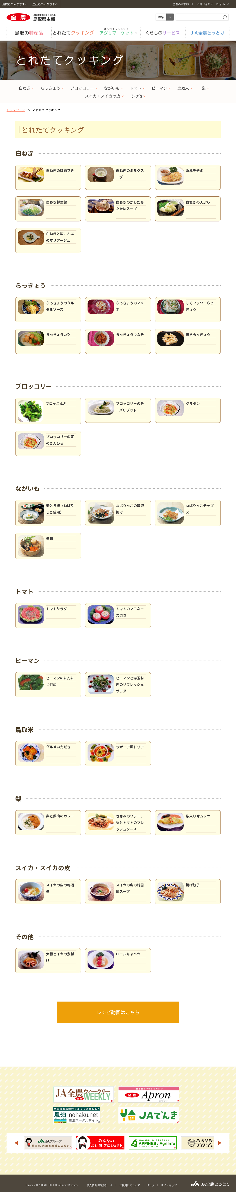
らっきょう (50, 88)
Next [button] (220, 1142)
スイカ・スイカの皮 (102, 96)
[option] (48, 1142)
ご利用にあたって (129, 1185)
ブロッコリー (82, 88)
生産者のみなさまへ (45, 4)
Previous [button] (16, 1142)
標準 (161, 17)
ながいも (112, 88)
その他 (136, 96)
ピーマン (159, 88)
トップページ (16, 110)
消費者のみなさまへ (15, 4)
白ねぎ (25, 88)
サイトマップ (169, 1185)
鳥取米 (183, 88)
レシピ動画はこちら (118, 1012)
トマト (135, 88)
